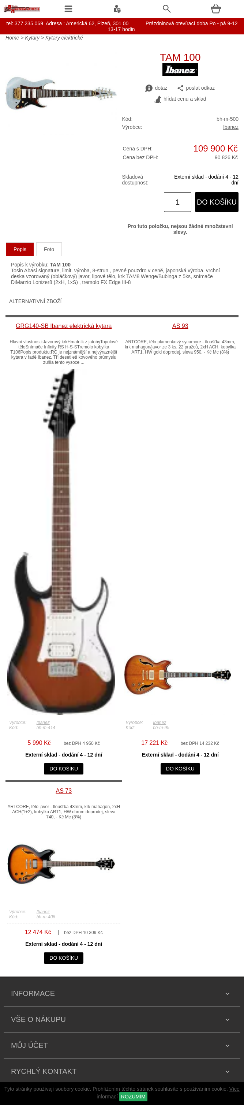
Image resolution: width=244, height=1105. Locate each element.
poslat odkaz (196, 88)
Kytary (32, 38)
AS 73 (64, 791)
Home (12, 38)
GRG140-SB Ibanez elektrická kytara (64, 326)
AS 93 (180, 326)
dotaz (156, 88)
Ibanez (231, 127)
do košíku (217, 202)
